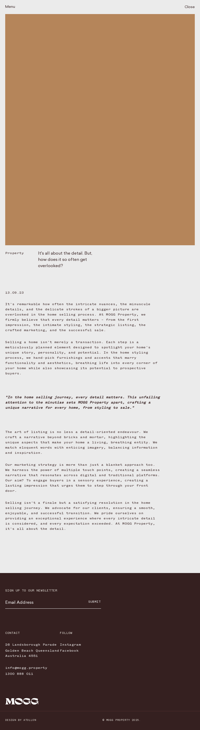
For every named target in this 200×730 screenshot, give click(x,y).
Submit (94, 601)
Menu (10, 7)
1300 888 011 (19, 674)
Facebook (69, 650)
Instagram (70, 644)
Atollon (29, 720)
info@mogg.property (26, 668)
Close (190, 7)
